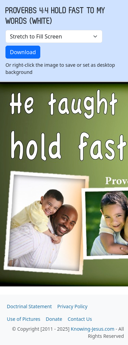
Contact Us (80, 319)
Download (23, 52)
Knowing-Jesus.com (92, 329)
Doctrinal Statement (29, 306)
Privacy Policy (72, 306)
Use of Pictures (23, 319)
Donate (54, 319)
